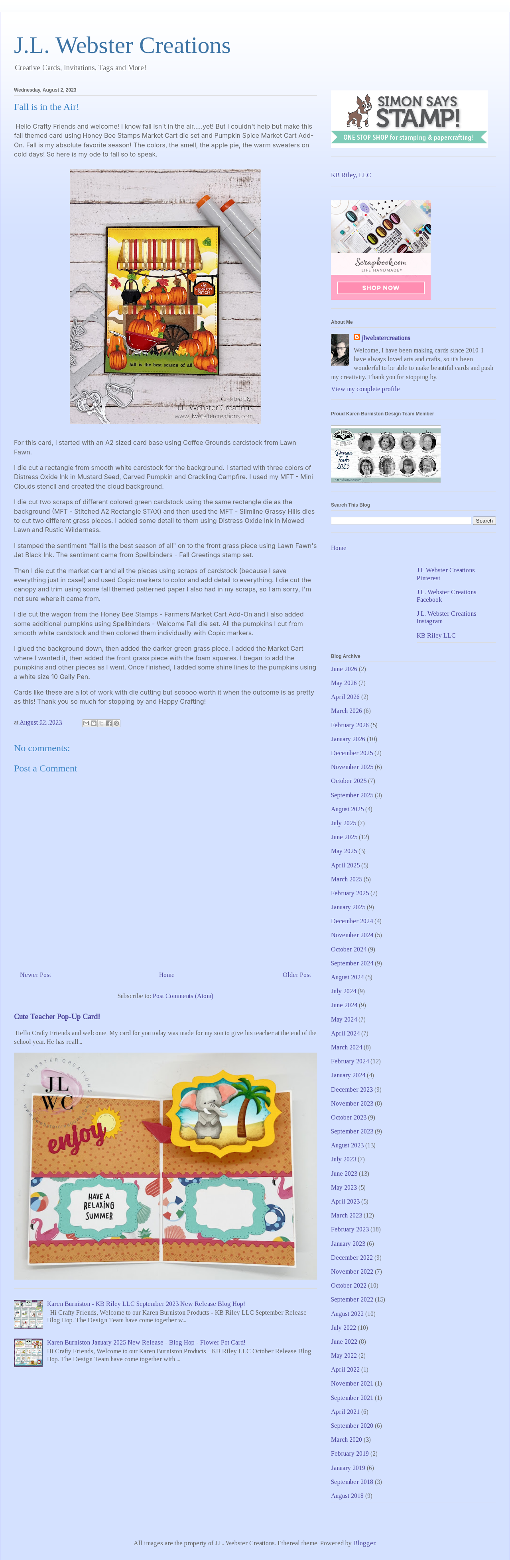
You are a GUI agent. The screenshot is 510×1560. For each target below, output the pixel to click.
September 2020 (352, 1425)
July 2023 (343, 1159)
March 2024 (346, 1047)
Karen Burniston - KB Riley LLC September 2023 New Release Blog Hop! (146, 1303)
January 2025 (348, 907)
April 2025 (345, 865)
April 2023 (345, 1201)
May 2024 (344, 1019)
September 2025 (352, 795)
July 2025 (343, 823)
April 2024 (345, 1033)
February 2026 (350, 725)
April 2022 (345, 1369)
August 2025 (347, 809)
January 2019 (348, 1467)
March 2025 (346, 879)
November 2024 (352, 935)
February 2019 (350, 1453)
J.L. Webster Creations (122, 45)
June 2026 (344, 668)
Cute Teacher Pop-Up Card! (57, 1016)
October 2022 (348, 1285)
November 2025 (352, 766)
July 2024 (343, 991)
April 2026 (345, 696)
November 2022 (352, 1271)
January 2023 (348, 1243)
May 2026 (344, 682)
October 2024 (348, 949)
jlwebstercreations (386, 338)
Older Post (297, 974)
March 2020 (346, 1439)
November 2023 (352, 1103)
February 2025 (350, 893)
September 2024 (352, 963)
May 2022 (344, 1355)
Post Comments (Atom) (183, 995)
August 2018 (347, 1495)
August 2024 (347, 977)
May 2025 (344, 851)
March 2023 (346, 1215)
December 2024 (352, 921)
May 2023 (344, 1187)
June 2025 (344, 837)
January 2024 (348, 1075)
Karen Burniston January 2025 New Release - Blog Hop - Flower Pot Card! (146, 1342)
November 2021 (352, 1383)
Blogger (364, 1543)
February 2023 (350, 1229)
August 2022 (347, 1313)
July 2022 (343, 1327)
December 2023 (352, 1089)
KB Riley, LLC (351, 175)
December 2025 (352, 753)
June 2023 (344, 1173)
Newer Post (35, 974)
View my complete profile (365, 389)
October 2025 (348, 780)
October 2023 (348, 1117)
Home (167, 974)
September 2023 (352, 1131)
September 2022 (352, 1299)
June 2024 (344, 1005)
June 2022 (344, 1341)
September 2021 (352, 1397)
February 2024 (350, 1061)
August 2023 (347, 1145)
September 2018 (352, 1481)
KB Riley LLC (436, 635)
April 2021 (345, 1411)
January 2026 (348, 739)
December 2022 (352, 1257)
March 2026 (346, 710)
